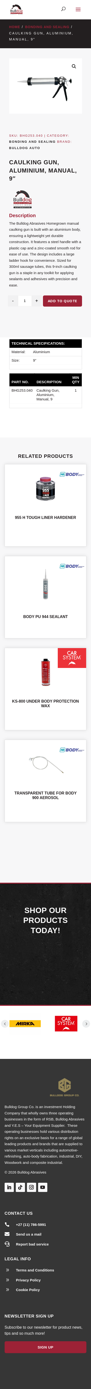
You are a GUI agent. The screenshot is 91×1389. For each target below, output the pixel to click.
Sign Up (45, 1347)
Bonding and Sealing (47, 27)
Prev (5, 1024)
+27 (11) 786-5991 (31, 1224)
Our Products (45, 964)
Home (14, 27)
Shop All (45, 844)
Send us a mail (28, 1234)
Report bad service (32, 1244)
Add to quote (62, 300)
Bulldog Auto (24, 148)
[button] (74, 66)
